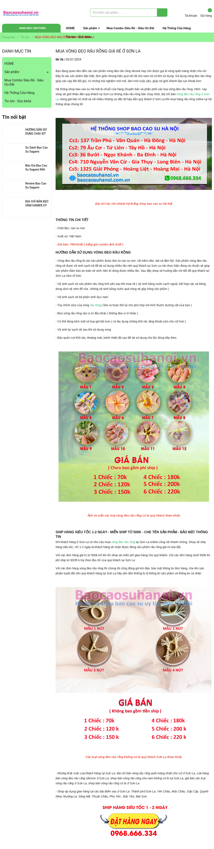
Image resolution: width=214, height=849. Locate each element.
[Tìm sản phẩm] (128, 12)
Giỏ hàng (206, 12)
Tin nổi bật (14, 117)
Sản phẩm (90, 28)
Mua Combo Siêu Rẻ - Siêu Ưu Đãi (130, 28)
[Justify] (162, 12)
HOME (70, 28)
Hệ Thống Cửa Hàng (177, 28)
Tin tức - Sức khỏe (17, 101)
